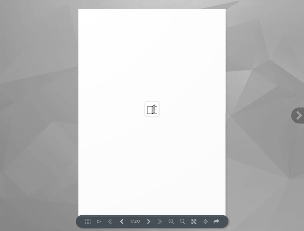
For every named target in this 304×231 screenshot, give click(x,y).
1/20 (135, 221)
